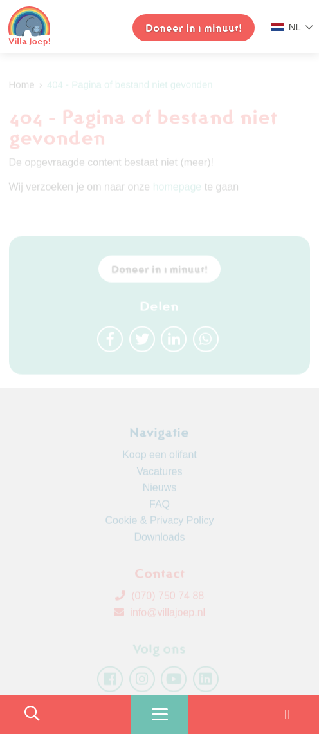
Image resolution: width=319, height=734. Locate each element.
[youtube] (174, 681)
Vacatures (160, 473)
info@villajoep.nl (159, 614)
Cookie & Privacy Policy (159, 522)
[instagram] (142, 681)
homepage (177, 189)
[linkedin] (206, 681)
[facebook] (110, 681)
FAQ (159, 506)
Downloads (159, 539)
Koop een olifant (159, 456)
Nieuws (159, 489)
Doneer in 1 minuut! (159, 271)
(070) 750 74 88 (159, 597)
